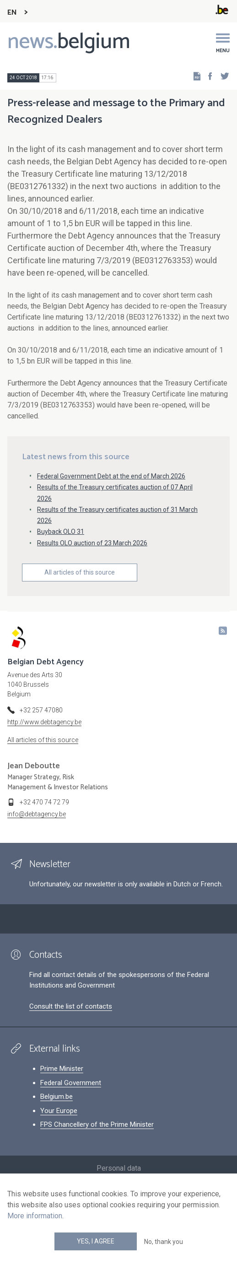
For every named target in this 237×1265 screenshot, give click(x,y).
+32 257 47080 (41, 710)
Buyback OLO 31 (60, 531)
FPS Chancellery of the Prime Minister (97, 1124)
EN (12, 12)
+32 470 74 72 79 (44, 802)
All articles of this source (79, 572)
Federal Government (70, 1083)
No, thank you (163, 1241)
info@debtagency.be (36, 814)
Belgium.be (56, 1096)
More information (34, 1215)
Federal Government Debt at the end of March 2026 (111, 476)
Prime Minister (61, 1068)
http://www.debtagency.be (44, 722)
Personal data (119, 1168)
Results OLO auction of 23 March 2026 (92, 543)
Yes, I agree (95, 1241)
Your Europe (58, 1111)
